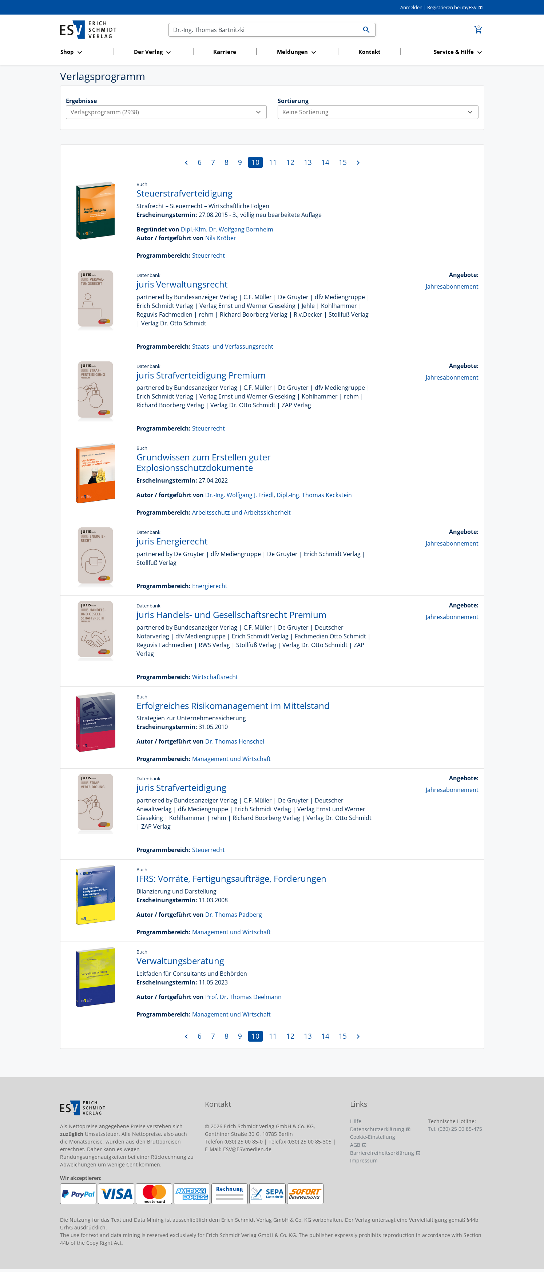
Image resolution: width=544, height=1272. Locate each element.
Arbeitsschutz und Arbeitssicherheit (241, 512)
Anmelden (411, 7)
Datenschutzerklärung (377, 1129)
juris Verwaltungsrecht (182, 284)
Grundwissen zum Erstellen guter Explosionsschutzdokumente (203, 462)
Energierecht (209, 586)
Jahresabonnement (452, 286)
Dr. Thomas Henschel (234, 741)
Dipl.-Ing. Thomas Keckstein (314, 495)
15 (343, 162)
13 (308, 162)
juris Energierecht (172, 541)
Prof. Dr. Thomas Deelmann (243, 997)
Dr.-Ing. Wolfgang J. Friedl (239, 495)
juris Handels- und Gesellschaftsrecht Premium (231, 615)
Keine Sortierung (380, 112)
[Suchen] (263, 30)
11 (273, 162)
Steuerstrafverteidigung (184, 193)
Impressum (364, 1160)
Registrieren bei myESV (452, 7)
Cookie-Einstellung (372, 1136)
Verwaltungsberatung (180, 961)
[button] (84, 52)
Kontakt (369, 51)
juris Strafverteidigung (181, 787)
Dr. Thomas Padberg (233, 915)
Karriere (224, 51)
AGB (355, 1144)
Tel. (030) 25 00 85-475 (455, 1128)
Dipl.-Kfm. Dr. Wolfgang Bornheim (227, 229)
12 (290, 162)
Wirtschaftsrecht (215, 677)
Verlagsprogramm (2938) (168, 112)
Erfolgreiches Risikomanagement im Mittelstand (233, 706)
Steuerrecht (208, 255)
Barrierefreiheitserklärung (382, 1152)
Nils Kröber (220, 238)
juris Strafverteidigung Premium (201, 375)
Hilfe (355, 1121)
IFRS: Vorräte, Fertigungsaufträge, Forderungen (231, 878)
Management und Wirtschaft (231, 759)
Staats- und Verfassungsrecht (232, 346)
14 (325, 162)
